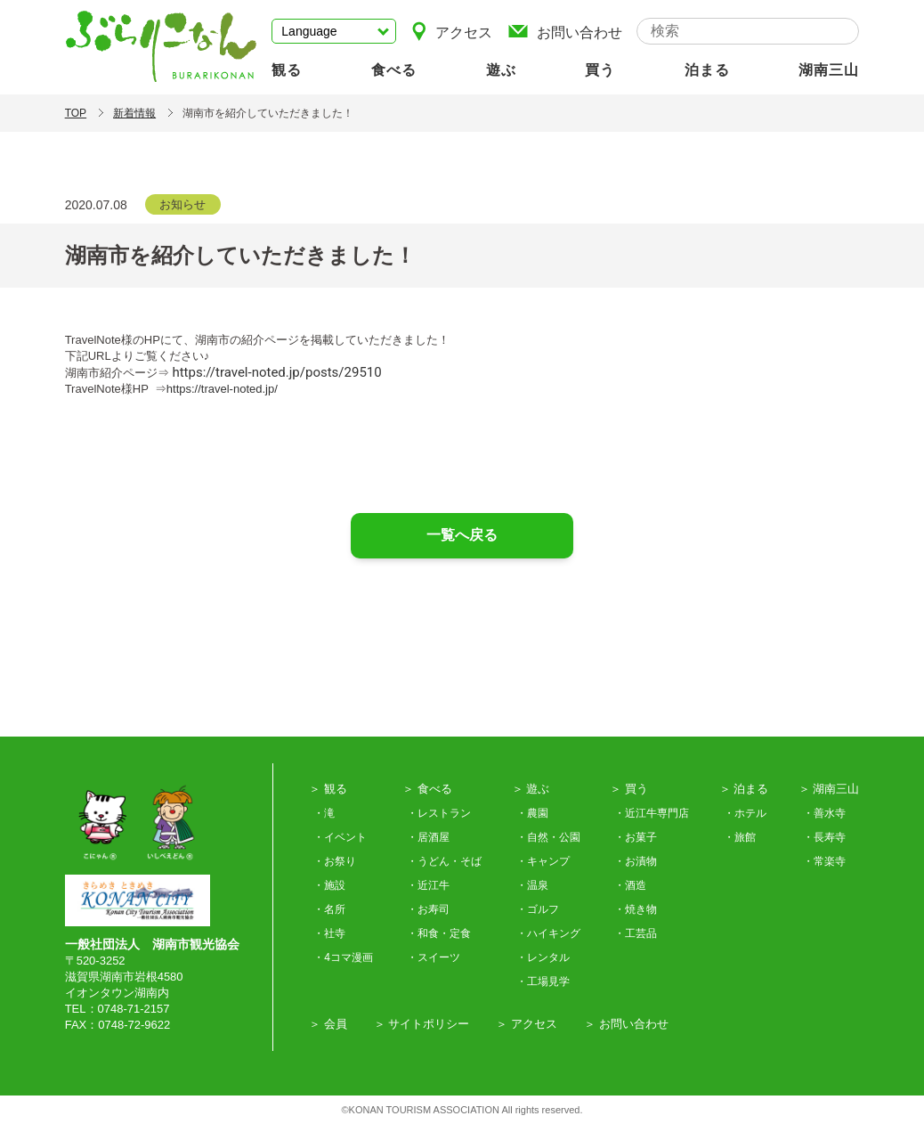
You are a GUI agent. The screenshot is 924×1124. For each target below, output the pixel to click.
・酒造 (630, 885)
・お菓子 (635, 837)
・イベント (340, 837)
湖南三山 (828, 69)
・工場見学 (543, 981)
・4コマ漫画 (343, 957)
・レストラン (439, 813)
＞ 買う (629, 788)
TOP (75, 113)
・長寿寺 (824, 837)
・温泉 (532, 885)
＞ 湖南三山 (829, 788)
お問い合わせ (564, 30)
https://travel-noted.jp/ (222, 388)
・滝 (324, 813)
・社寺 (329, 933)
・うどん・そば (444, 861)
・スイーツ (433, 957)
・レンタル (543, 957)
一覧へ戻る (462, 534)
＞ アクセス (526, 1023)
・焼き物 (635, 909)
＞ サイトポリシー (422, 1023)
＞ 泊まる (744, 788)
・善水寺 (824, 813)
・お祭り (334, 861)
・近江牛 (428, 885)
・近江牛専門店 (651, 813)
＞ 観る (328, 788)
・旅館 (740, 837)
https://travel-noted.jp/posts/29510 (276, 372)
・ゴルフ (537, 909)
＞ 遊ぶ (531, 788)
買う (600, 69)
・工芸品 (635, 933)
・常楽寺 (824, 861)
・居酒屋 (428, 837)
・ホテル (745, 813)
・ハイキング (548, 933)
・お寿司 (428, 909)
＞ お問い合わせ (626, 1023)
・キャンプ (543, 861)
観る (287, 69)
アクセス (451, 30)
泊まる (707, 69)
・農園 (532, 813)
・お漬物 (635, 861)
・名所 (329, 909)
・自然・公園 (548, 837)
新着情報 (134, 113)
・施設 (329, 885)
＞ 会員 (328, 1023)
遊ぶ (501, 69)
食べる (394, 69)
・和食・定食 (439, 933)
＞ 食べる (427, 788)
